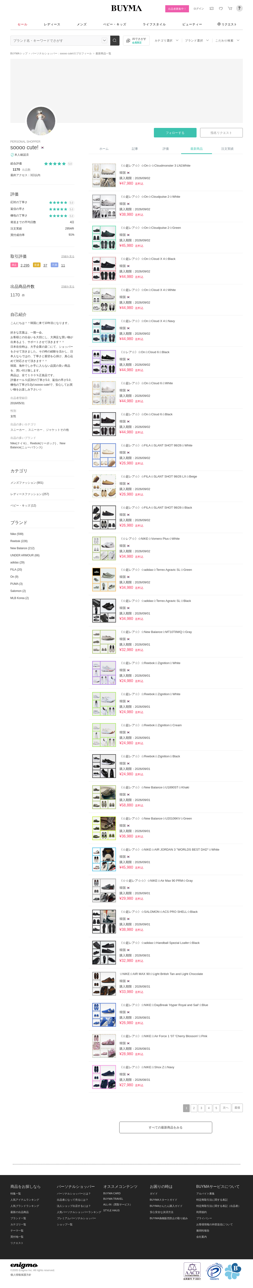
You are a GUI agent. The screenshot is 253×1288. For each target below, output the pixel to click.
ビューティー (192, 24)
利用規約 (201, 1212)
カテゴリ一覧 (18, 1224)
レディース (52, 24)
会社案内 (201, 1236)
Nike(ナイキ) (18, 443)
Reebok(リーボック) (43, 443)
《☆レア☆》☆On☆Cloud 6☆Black (145, 352)
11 (63, 265)
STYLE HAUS (111, 1210)
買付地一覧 (16, 1236)
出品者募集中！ (177, 8)
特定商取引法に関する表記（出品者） (218, 1205)
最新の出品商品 (19, 1212)
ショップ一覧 (65, 1224)
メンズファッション (26, 482)
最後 (237, 1107)
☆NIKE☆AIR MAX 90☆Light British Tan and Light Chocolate (161, 974)
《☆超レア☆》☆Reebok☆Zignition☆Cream (151, 725)
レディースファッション (29, 494)
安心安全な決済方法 (161, 1212)
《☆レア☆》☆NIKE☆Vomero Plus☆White (150, 538)
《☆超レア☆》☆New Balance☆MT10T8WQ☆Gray (156, 632)
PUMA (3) (16, 583)
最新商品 (196, 148)
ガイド (154, 1193)
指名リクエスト (221, 133)
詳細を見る (67, 256)
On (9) (14, 576)
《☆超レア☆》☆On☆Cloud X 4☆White (148, 290)
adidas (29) (17, 562)
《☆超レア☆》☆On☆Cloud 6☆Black (146, 414)
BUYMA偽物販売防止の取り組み (169, 1218)
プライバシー (204, 1218)
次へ (226, 1107)
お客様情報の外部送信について (214, 1224)
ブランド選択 (197, 40)
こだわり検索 (227, 40)
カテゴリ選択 (167, 40)
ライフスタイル (154, 24)
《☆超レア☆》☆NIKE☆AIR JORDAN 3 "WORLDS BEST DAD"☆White (169, 849)
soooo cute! (24, 147)
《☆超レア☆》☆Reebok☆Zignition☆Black (150, 756)
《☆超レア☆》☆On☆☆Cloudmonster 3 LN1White (155, 165)
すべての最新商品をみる (166, 1127)
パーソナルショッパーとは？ (74, 1193)
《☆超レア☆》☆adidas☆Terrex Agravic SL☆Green (156, 569)
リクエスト (227, 24)
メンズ (82, 24)
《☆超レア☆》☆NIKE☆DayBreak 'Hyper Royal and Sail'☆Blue (164, 1005)
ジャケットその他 (57, 429)
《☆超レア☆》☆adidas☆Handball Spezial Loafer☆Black (160, 943)
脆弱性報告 (202, 1230)
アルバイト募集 (205, 1193)
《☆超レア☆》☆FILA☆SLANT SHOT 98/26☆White (156, 445)
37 (45, 265)
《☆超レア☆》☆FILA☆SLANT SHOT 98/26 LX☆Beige (158, 476)
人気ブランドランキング (24, 1205)
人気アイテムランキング (24, 1199)
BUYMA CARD (112, 1193)
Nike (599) (16, 534)
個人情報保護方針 (20, 1274)
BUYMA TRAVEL (113, 1198)
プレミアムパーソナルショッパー (76, 1218)
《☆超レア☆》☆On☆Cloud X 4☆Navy (147, 321)
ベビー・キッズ (114, 24)
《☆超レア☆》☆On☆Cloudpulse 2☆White (150, 196)
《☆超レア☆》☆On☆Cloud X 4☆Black (147, 259)
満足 (14, 264)
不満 (54, 264)
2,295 (25, 265)
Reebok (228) (19, 541)
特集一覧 (15, 1193)
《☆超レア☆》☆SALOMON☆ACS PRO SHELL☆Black (159, 911)
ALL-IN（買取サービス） (117, 1204)
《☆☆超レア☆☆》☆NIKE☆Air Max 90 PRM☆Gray (156, 880)
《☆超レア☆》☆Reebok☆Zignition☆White (150, 663)
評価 (166, 148)
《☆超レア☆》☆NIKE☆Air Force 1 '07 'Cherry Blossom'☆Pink (163, 1036)
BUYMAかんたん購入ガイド (166, 1205)
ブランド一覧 (18, 1218)
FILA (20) (16, 569)
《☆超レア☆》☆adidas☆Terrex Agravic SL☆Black (155, 601)
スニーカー (17, 429)
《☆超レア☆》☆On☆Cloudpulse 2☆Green (150, 227)
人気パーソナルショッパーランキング (79, 1212)
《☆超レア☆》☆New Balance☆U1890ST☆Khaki (154, 787)
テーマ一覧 (16, 1230)
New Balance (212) (22, 548)
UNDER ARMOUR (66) (25, 555)
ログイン (198, 8)
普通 (36, 264)
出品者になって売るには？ (72, 1199)
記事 (135, 148)
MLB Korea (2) (19, 598)
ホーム (104, 148)
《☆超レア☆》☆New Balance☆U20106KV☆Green (156, 818)
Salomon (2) (18, 591)
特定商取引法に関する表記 (212, 1199)
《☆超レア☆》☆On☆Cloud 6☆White (146, 383)
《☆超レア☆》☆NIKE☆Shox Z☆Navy (147, 1067)
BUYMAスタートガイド (163, 1199)
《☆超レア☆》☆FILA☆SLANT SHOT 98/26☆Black (156, 507)
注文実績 (227, 148)
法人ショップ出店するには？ (74, 1205)
